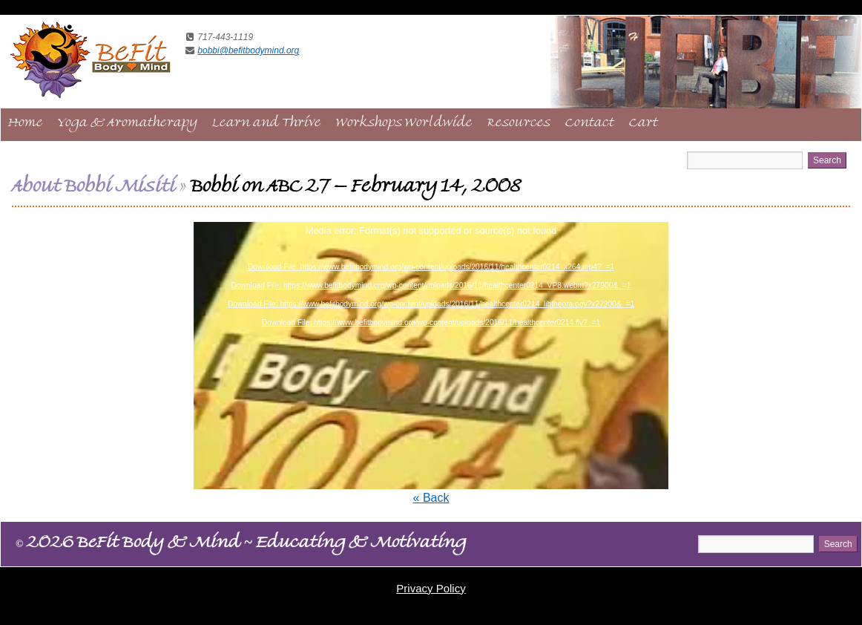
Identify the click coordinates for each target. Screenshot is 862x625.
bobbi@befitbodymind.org (248, 50)
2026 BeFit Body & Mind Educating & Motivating (241, 544)
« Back (431, 497)
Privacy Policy (430, 588)
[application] (431, 355)
